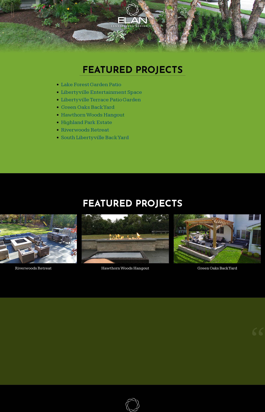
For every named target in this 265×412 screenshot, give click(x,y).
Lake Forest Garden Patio (91, 84)
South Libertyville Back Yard (95, 137)
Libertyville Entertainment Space (101, 92)
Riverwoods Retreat (85, 130)
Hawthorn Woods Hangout (93, 115)
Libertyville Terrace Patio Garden (101, 100)
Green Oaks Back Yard (87, 107)
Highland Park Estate (86, 122)
